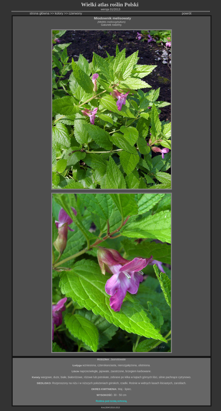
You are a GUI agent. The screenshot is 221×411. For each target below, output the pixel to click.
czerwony (76, 13)
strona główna (39, 13)
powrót (186, 13)
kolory (59, 13)
